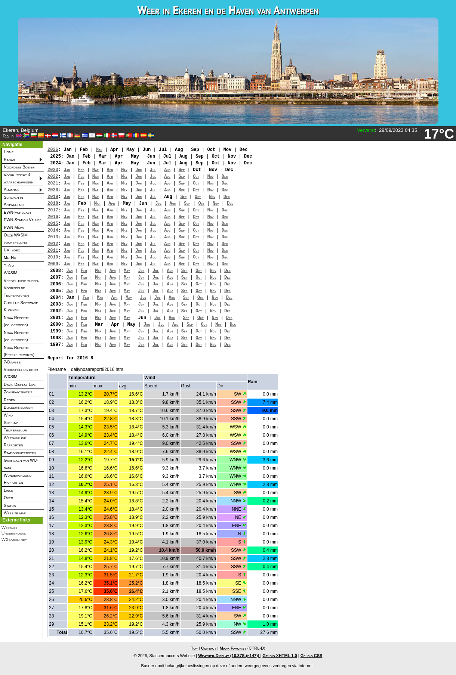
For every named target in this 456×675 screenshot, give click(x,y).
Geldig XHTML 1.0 (279, 655)
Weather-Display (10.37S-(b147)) (229, 655)
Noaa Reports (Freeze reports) (19, 351)
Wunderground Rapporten (17, 478)
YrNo (9, 265)
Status (10, 505)
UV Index (12, 250)
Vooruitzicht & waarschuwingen (18, 178)
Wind (8, 415)
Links (8, 490)
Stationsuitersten (20, 452)
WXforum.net (14, 539)
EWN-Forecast (17, 212)
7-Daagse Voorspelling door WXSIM (21, 369)
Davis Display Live (20, 384)
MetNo (10, 257)
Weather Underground (14, 530)
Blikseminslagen (18, 407)
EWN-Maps (14, 227)
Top (194, 648)
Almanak (11, 189)
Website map (15, 513)
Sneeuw (11, 422)
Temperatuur (15, 430)
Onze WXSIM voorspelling (16, 238)
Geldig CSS (312, 655)
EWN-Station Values (22, 219)
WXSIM (11, 272)
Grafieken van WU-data (21, 464)
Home (8, 151)
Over (8, 497)
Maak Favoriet (232, 648)
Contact (208, 648)
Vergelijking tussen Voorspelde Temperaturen (22, 287)
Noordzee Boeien (19, 167)
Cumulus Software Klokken (21, 306)
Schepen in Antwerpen (14, 201)
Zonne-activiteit (18, 392)
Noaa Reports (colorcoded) (16, 321)
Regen (9, 399)
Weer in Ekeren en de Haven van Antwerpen (228, 10)
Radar (9, 159)
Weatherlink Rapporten (15, 441)
